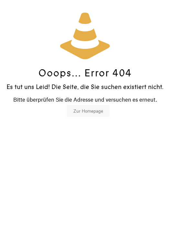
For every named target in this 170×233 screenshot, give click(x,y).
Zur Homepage (88, 111)
